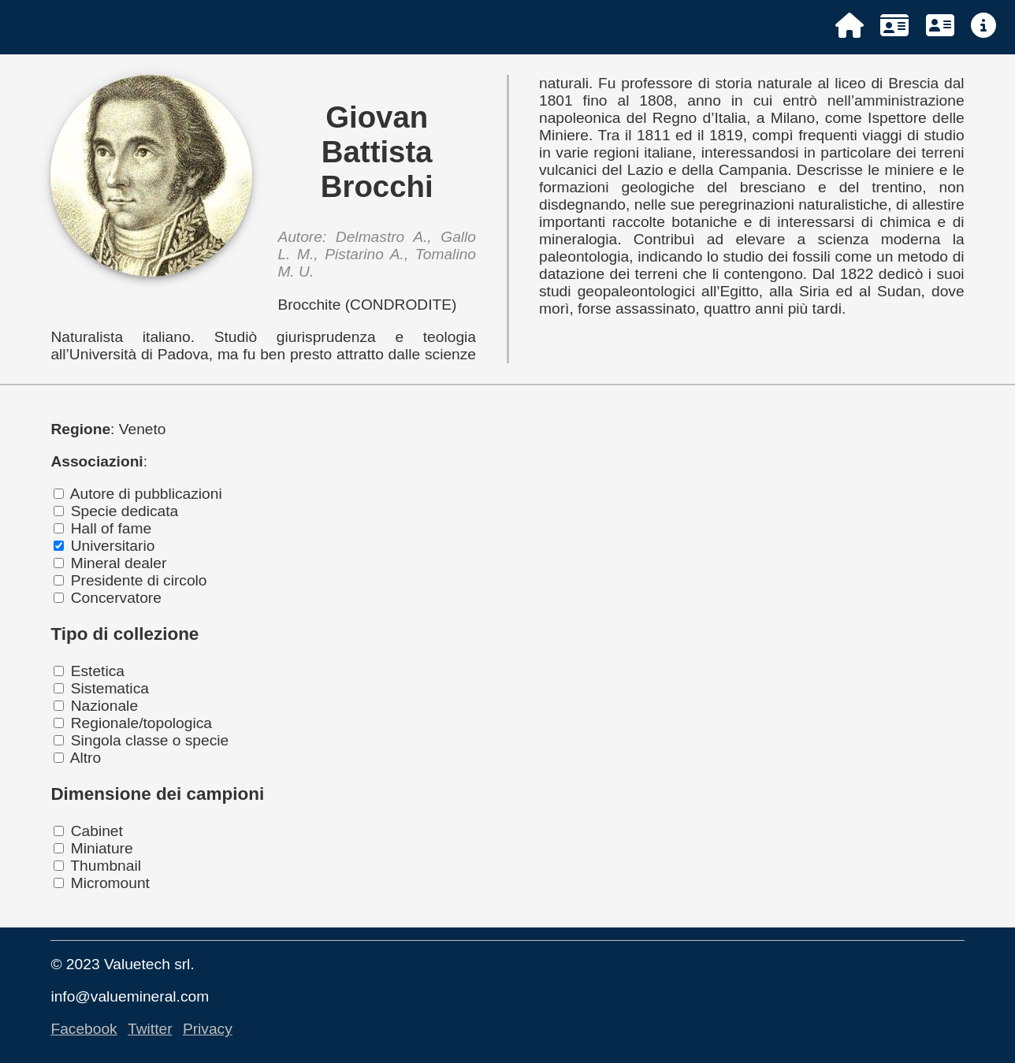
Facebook (83, 1028)
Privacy (207, 1028)
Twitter (150, 1028)
